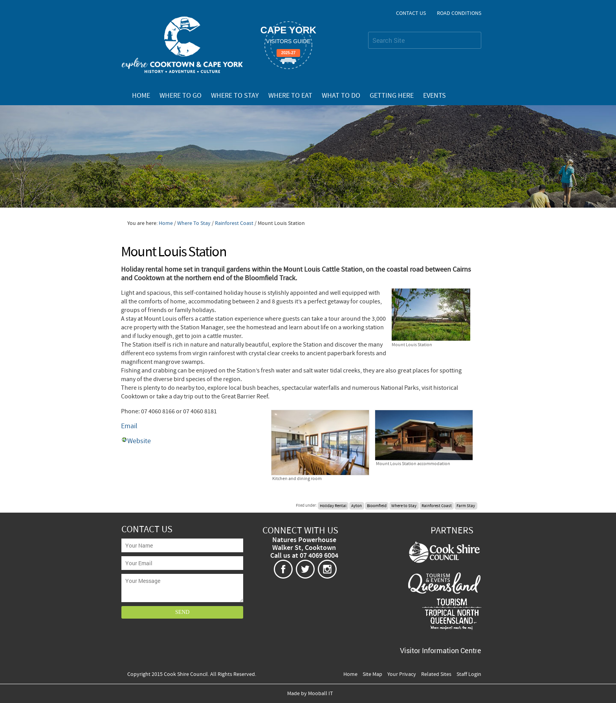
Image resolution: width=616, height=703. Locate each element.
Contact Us (411, 13)
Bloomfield (377, 505)
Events (434, 95)
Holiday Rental (333, 505)
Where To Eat (290, 95)
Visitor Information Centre (440, 650)
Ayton (356, 505)
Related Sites (436, 674)
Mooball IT (320, 693)
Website (139, 441)
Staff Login (468, 674)
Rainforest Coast (235, 223)
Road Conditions (459, 13)
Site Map (372, 674)
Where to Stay (403, 505)
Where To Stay (235, 95)
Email (129, 426)
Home (141, 95)
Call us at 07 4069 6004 (304, 556)
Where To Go (181, 95)
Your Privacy (401, 674)
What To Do (341, 95)
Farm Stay (465, 505)
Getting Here (392, 95)
